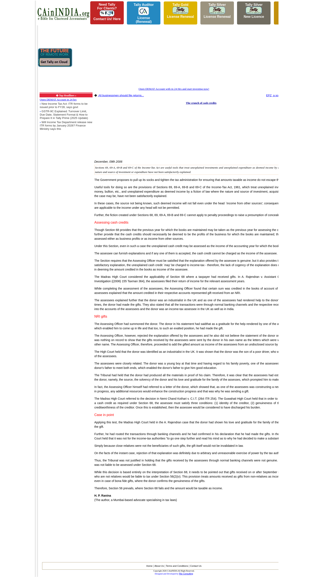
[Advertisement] (17, 63)
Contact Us (195, 566)
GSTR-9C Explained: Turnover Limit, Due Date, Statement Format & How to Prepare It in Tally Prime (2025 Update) (64, 115)
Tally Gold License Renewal (180, 10)
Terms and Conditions (177, 566)
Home (149, 566)
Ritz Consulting (186, 574)
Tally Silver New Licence (254, 10)
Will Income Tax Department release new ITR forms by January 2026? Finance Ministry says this (66, 125)
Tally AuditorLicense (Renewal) (144, 13)
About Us (159, 566)
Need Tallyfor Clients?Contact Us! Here (107, 12)
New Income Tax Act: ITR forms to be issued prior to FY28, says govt (64, 105)
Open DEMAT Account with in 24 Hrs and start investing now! (174, 88)
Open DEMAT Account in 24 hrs (58, 99)
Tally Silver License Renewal (217, 10)
